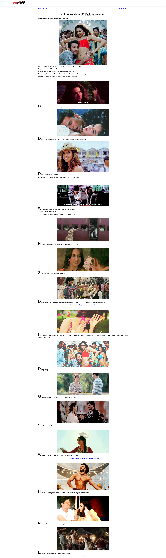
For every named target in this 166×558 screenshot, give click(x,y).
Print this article (123, 8)
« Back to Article (43, 8)
